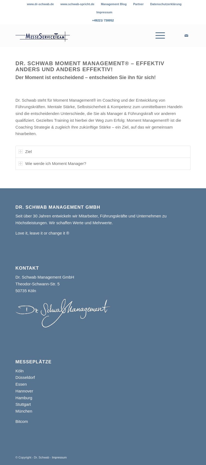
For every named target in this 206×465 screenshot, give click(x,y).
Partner (138, 4)
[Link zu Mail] (186, 36)
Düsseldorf (25, 377)
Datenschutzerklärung (166, 4)
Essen (21, 384)
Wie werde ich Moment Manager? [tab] (52, 163)
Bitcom (21, 421)
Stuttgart (23, 404)
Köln (19, 371)
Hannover (24, 391)
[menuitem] (40, 4)
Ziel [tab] (25, 151)
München (23, 411)
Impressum (104, 12)
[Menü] (159, 35)
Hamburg (23, 397)
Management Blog (114, 4)
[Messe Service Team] (85, 35)
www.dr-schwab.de (40, 4)
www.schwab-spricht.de (77, 4)
